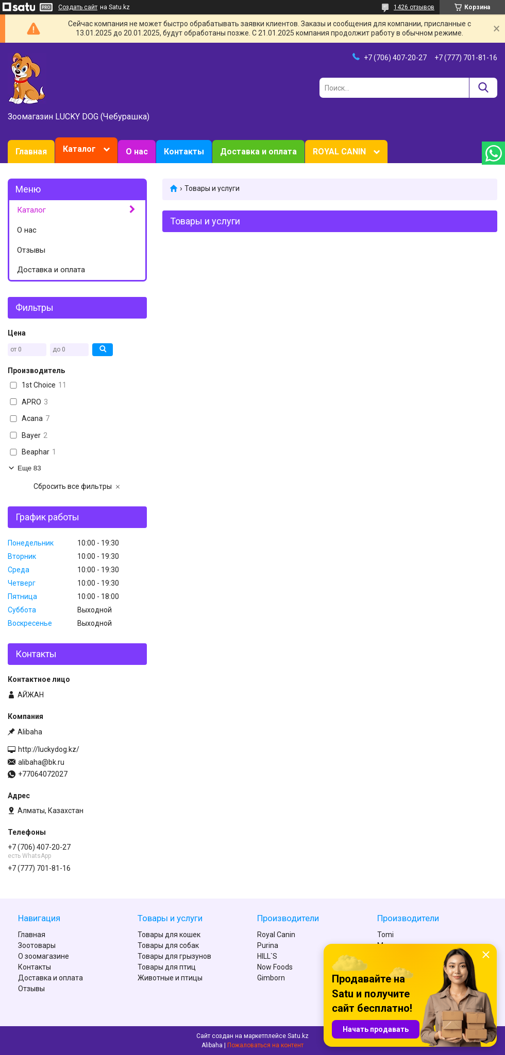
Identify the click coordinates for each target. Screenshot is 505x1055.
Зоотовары (37, 945)
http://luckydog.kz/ (48, 749)
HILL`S (267, 956)
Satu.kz (298, 1036)
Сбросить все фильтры (72, 486)
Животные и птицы (170, 978)
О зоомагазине (43, 956)
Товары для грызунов (174, 956)
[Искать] (483, 88)
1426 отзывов (414, 7)
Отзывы (31, 250)
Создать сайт (77, 7)
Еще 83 (29, 468)
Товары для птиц (167, 967)
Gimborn (271, 978)
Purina (267, 945)
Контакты (184, 151)
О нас (137, 151)
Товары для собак (168, 945)
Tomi (385, 934)
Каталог (79, 149)
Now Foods (275, 967)
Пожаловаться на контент (265, 1045)
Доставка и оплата (258, 151)
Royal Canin (276, 934)
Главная (31, 151)
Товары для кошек (169, 934)
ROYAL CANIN (339, 151)
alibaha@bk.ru (41, 762)
